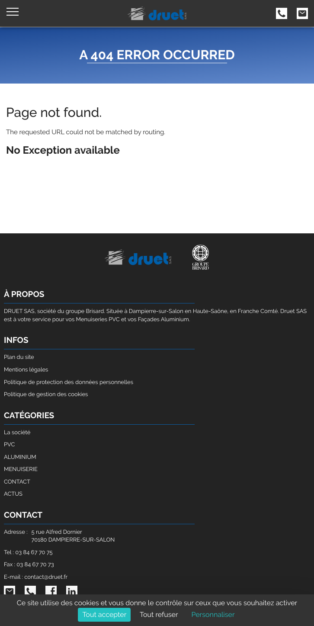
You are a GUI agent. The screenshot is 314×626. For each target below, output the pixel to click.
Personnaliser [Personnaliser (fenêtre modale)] (212, 614)
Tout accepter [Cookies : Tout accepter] (104, 614)
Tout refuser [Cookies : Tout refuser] (159, 614)
